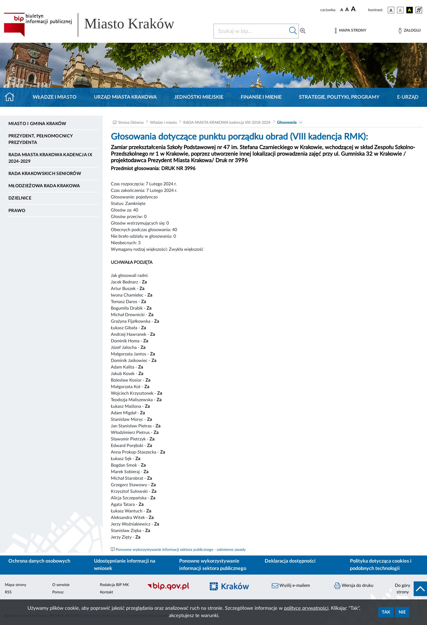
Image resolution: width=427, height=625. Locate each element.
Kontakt (106, 592)
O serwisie (60, 585)
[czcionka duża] (358, 9)
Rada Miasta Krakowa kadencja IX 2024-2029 (50, 158)
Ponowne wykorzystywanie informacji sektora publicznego (212, 565)
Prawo (17, 211)
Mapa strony (15, 585)
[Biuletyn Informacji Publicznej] (174, 589)
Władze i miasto (55, 97)
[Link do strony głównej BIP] (97, 25)
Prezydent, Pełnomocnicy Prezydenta (40, 139)
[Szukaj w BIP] (250, 31)
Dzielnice (19, 198)
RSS (8, 592)
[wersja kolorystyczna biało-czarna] (400, 10)
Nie (402, 612)
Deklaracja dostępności (290, 561)
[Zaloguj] (409, 31)
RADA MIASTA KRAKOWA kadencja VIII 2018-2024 (226, 123)
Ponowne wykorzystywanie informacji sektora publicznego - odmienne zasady (181, 550)
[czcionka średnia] (347, 10)
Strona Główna (131, 123)
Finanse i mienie (261, 97)
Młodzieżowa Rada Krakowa (44, 186)
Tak (386, 612)
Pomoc (58, 592)
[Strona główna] (12, 97)
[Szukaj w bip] (293, 31)
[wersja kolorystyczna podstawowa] (391, 10)
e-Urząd (408, 97)
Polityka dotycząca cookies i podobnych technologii (380, 565)
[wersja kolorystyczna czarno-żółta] (409, 10)
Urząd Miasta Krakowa (125, 97)
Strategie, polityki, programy (339, 97)
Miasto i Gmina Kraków (37, 124)
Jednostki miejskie (198, 97)
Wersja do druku (353, 585)
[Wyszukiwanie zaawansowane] (303, 31)
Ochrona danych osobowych (39, 561)
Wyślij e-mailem (291, 585)
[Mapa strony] (350, 31)
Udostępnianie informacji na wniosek (124, 565)
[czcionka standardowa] (342, 10)
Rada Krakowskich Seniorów (44, 173)
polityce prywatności (306, 608)
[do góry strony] (409, 588)
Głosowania (287, 123)
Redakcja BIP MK (114, 585)
